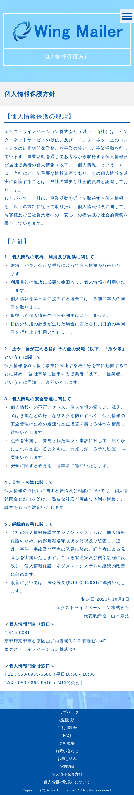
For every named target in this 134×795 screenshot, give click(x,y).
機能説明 (67, 720)
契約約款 (67, 766)
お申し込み (67, 759)
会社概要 (67, 743)
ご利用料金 (67, 728)
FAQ (67, 735)
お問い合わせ (67, 751)
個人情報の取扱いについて (67, 782)
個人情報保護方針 (67, 774)
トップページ (67, 712)
